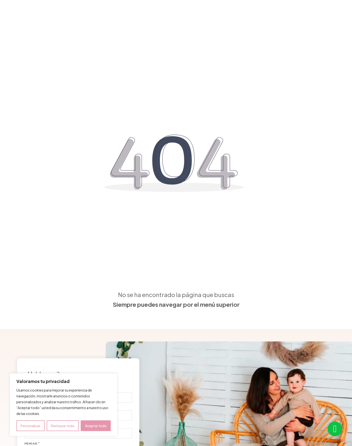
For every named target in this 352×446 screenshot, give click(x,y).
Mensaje (31, 443)
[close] (11, 12)
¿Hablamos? (327, 12)
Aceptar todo (96, 426)
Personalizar (30, 426)
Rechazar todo (63, 426)
